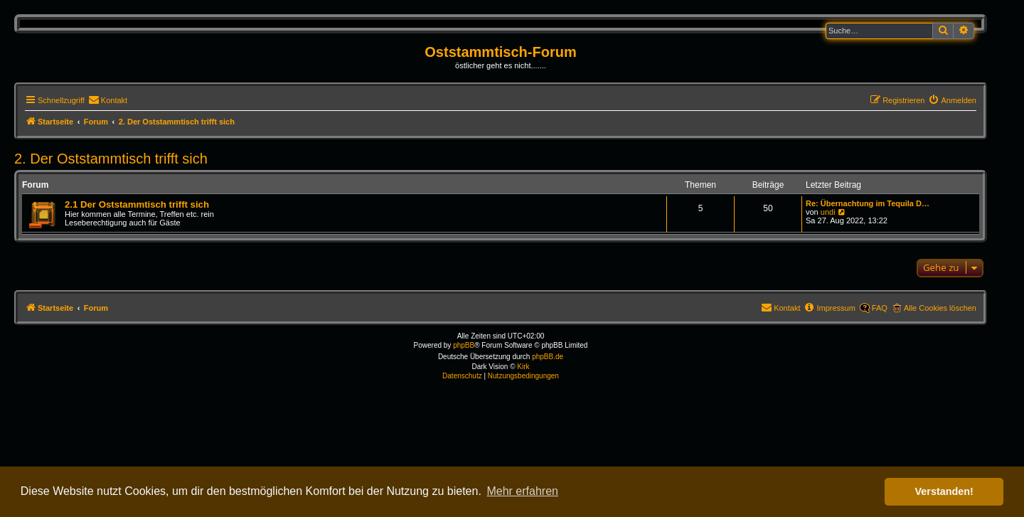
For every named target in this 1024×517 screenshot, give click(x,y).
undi (828, 212)
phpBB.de (547, 357)
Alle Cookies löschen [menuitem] (940, 308)
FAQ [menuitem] (879, 308)
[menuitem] (107, 100)
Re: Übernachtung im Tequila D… (867, 203)
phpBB (463, 345)
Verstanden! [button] (944, 491)
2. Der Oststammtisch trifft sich (111, 158)
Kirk (523, 367)
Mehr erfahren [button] (522, 491)
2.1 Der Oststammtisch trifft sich (137, 204)
